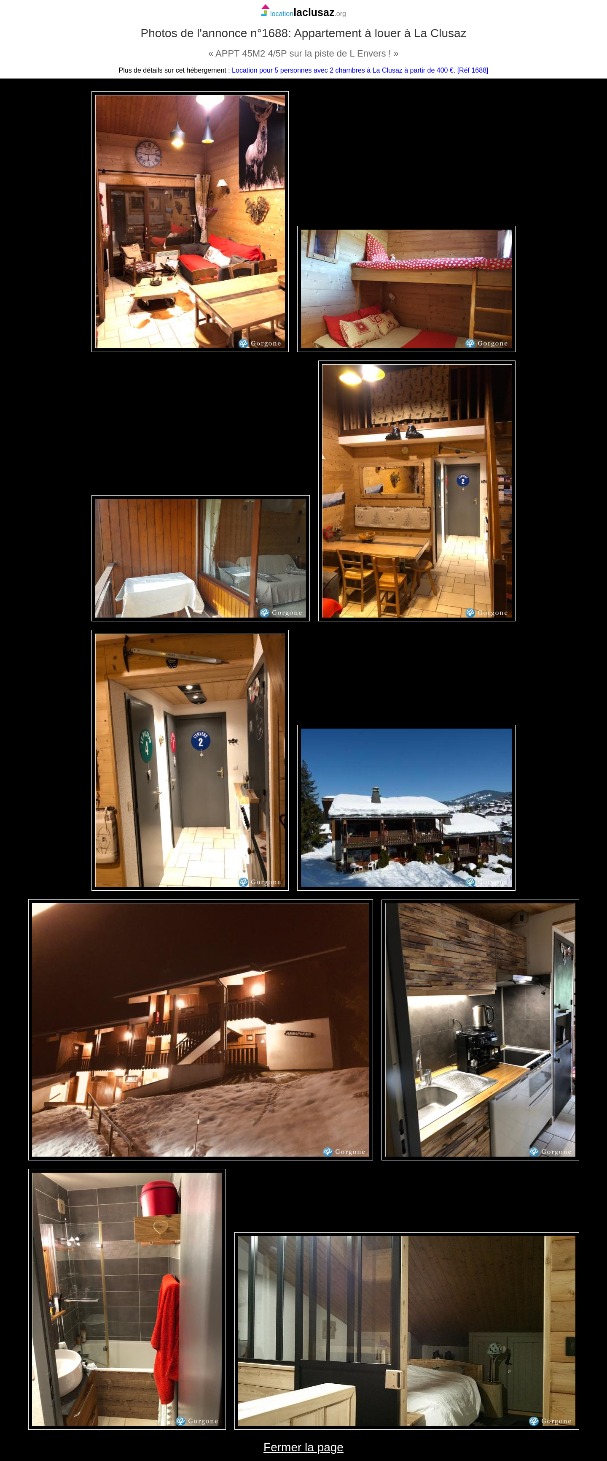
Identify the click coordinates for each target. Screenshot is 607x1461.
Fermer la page (303, 1447)
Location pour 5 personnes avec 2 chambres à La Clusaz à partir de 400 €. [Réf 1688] (360, 70)
